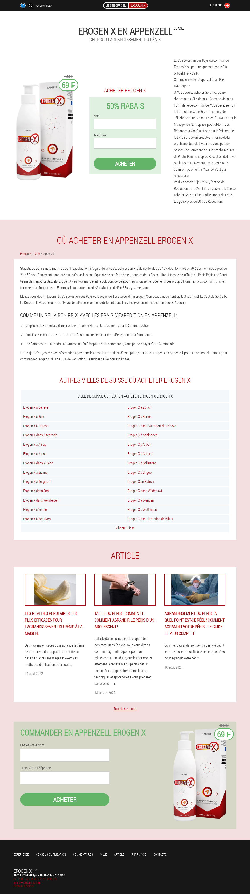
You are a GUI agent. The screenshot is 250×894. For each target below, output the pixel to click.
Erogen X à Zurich (140, 407)
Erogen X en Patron (141, 481)
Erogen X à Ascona (140, 453)
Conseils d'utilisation (51, 854)
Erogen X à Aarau (34, 444)
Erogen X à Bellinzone (142, 463)
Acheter (125, 163)
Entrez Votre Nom (32, 745)
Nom (96, 115)
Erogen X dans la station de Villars (150, 518)
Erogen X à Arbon (139, 444)
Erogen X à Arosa (34, 453)
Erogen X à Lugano (36, 425)
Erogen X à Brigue (140, 472)
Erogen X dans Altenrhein (40, 435)
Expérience (21, 854)
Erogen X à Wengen (141, 500)
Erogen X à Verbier (35, 509)
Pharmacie (138, 854)
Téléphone (100, 135)
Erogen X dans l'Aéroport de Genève (152, 425)
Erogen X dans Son (36, 490)
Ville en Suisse (125, 528)
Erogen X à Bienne (35, 472)
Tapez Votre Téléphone (35, 768)
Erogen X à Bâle (33, 416)
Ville (103, 854)
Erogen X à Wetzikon (37, 518)
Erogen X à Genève (35, 407)
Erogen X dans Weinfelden (41, 500)
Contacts (160, 854)
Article (119, 854)
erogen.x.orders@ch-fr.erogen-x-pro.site (39, 875)
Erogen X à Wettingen (142, 509)
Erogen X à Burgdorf (37, 481)
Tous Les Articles (125, 708)
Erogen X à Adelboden (143, 435)
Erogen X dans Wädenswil (145, 490)
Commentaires (83, 854)
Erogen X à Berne (139, 416)
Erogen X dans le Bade (38, 463)
